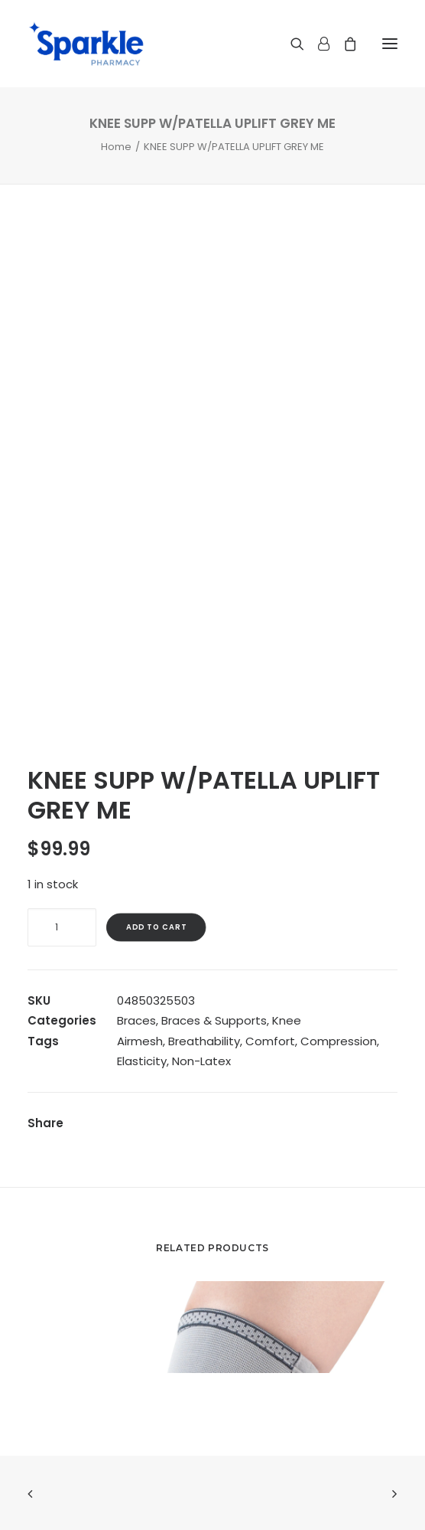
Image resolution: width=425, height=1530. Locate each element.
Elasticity (142, 1061)
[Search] (290, 44)
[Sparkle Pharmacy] (86, 44)
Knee (286, 1020)
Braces (136, 1020)
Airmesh (140, 1041)
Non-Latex (201, 1061)
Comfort (270, 1041)
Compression (338, 1041)
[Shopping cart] (343, 44)
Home (116, 146)
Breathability (204, 1041)
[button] (390, 43)
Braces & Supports (214, 1020)
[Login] (316, 44)
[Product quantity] (62, 927)
